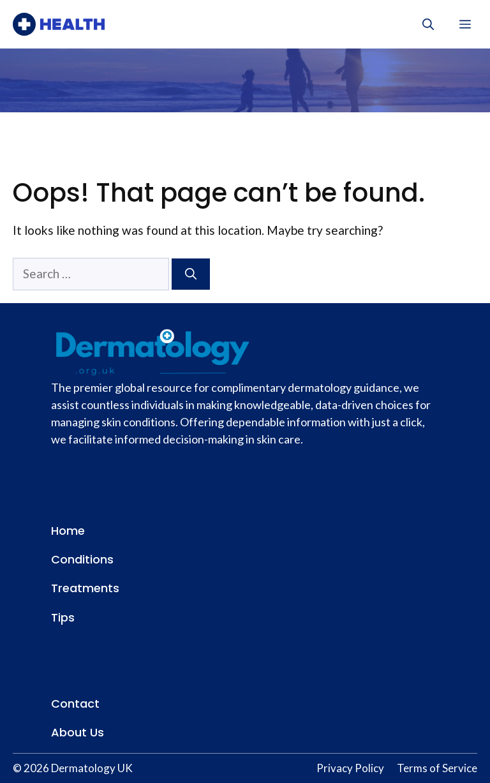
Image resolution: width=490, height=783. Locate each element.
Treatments (85, 588)
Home (68, 531)
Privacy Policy (350, 768)
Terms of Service (437, 768)
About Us (77, 732)
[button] (428, 24)
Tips (63, 617)
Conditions (82, 559)
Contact (75, 704)
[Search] (191, 274)
